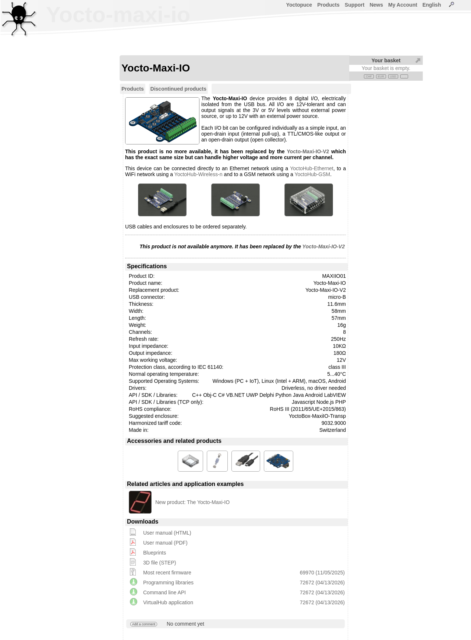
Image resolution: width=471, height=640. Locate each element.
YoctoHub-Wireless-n (198, 174)
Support (355, 5)
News (376, 5)
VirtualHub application (168, 602)
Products (328, 5)
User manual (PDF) (165, 543)
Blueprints (154, 553)
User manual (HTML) (167, 533)
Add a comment (143, 624)
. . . (404, 76)
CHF (369, 76)
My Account (402, 5)
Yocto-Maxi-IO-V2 (308, 151)
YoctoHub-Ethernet (311, 168)
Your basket (385, 60)
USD (393, 76)
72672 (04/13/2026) (322, 582)
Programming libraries (168, 582)
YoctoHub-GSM (312, 174)
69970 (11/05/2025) (322, 573)
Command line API (164, 592)
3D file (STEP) (159, 563)
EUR (381, 76)
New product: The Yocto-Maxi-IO (192, 502)
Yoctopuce (299, 5)
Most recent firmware (167, 573)
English (431, 5)
